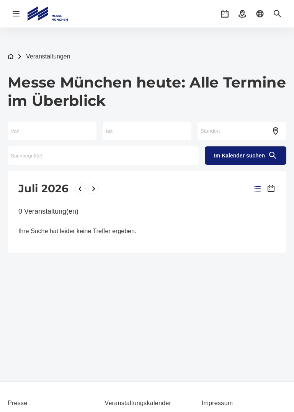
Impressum (217, 403)
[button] (225, 14)
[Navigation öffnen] (16, 14)
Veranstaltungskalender (138, 403)
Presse (18, 403)
